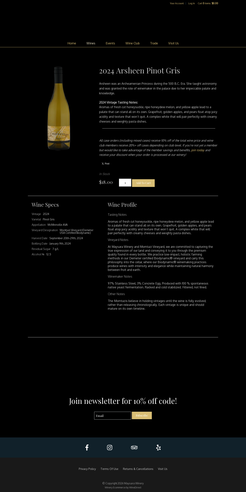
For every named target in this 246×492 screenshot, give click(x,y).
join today (197, 150)
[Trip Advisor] (134, 447)
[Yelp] (158, 447)
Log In (191, 3)
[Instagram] (109, 447)
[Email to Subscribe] (112, 416)
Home (71, 43)
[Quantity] (125, 183)
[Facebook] (86, 447)
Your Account (177, 3)
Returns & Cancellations (138, 468)
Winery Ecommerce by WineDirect (123, 487)
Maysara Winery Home (123, 22)
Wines (90, 43)
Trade (154, 43)
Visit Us (173, 43)
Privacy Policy (87, 468)
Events (110, 43)
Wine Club (132, 43)
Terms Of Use (109, 468)
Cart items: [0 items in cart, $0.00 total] (208, 3)
